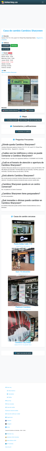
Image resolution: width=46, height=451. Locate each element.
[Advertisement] (23, 16)
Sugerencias (9, 417)
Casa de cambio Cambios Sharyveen (23, 30)
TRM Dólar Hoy (9, 433)
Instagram (8, 423)
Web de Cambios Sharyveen (9, 72)
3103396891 (5, 45)
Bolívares (30, 110)
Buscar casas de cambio (11, 410)
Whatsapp (14, 45)
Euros (22, 110)
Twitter (7, 427)
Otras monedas (9, 404)
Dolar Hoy (8, 387)
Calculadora (10, 394)
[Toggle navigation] (43, 2)
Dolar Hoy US (8, 447)
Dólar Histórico (11, 390)
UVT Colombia (9, 443)
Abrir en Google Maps (35, 120)
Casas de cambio (10, 407)
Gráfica (9, 397)
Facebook (8, 420)
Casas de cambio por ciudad (12, 413)
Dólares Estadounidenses (10, 110)
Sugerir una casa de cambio (23, 353)
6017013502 (5, 49)
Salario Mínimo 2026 (10, 440)
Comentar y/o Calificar (23, 131)
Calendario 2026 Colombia (12, 437)
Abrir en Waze (23, 120)
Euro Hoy (8, 400)
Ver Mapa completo (11, 120)
